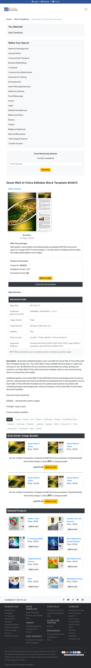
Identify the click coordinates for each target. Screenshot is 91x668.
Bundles (50, 626)
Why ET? (72, 616)
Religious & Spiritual (16, 129)
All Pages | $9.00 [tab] (27, 236)
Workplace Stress (74, 579)
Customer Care (74, 639)
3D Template (10, 616)
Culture (38, 429)
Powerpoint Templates (35, 640)
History (56, 424)
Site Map (72, 630)
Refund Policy (74, 625)
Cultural (18, 419)
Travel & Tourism (15, 144)
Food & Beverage (15, 96)
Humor (11, 101)
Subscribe (45, 170)
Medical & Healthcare (17, 110)
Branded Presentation (55, 634)
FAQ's (71, 627)
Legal (10, 106)
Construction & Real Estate (20, 72)
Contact (72, 633)
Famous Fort (66, 424)
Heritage (49, 424)
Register (45, 1)
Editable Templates (26, 665)
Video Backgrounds (33, 626)
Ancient (26, 419)
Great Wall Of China (70, 419)
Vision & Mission (75, 613)
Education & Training (17, 77)
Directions (73, 636)
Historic (39, 419)
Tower (75, 424)
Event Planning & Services (19, 87)
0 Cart (55, 1)
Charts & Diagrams (12, 627)
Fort (32, 419)
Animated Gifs (31, 629)
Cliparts (29, 632)
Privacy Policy (74, 622)
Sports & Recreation (17, 134)
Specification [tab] (14, 292)
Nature (11, 120)
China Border (12, 429)
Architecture (23, 429)
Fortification (48, 419)
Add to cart (50, 467)
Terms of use (74, 619)
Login (35, 1)
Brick (32, 429)
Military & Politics (15, 115)
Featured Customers (55, 610)
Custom (53, 311)
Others (11, 125)
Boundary (30, 424)
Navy (30, 579)
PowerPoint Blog (11, 636)
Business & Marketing (17, 63)
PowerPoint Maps (12, 625)
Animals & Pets (14, 53)
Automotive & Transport (19, 58)
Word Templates (21, 19)
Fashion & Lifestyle (16, 91)
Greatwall (10, 424)
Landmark (39, 424)
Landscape (21, 424)
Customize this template (45, 284)
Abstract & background (18, 49)
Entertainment (14, 82)
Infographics (52, 637)
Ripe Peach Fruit (74, 559)
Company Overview (76, 610)
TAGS (9, 419)
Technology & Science (17, 139)
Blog (49, 640)
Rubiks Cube (33, 519)
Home (9, 19)
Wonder (57, 419)
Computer (12, 68)
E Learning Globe (35, 539)
